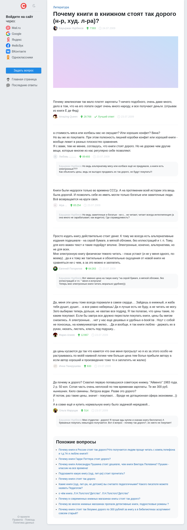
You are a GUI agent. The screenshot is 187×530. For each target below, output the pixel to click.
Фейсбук (14, 45)
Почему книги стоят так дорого (77, 478)
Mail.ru (13, 28)
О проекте (24, 516)
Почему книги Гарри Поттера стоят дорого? (85, 458)
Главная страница (21, 79)
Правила (17, 519)
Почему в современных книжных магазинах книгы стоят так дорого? (99, 498)
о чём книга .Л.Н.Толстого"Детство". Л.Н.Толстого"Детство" (94, 493)
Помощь (30, 519)
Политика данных (23, 522)
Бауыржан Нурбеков (70, 166)
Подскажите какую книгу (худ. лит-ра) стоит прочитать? (92, 473)
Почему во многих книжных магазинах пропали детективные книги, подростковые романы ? (114, 504)
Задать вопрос (24, 70)
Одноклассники (19, 57)
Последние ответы (21, 85)
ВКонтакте (16, 51)
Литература (61, 7)
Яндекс (14, 39)
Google (13, 34)
